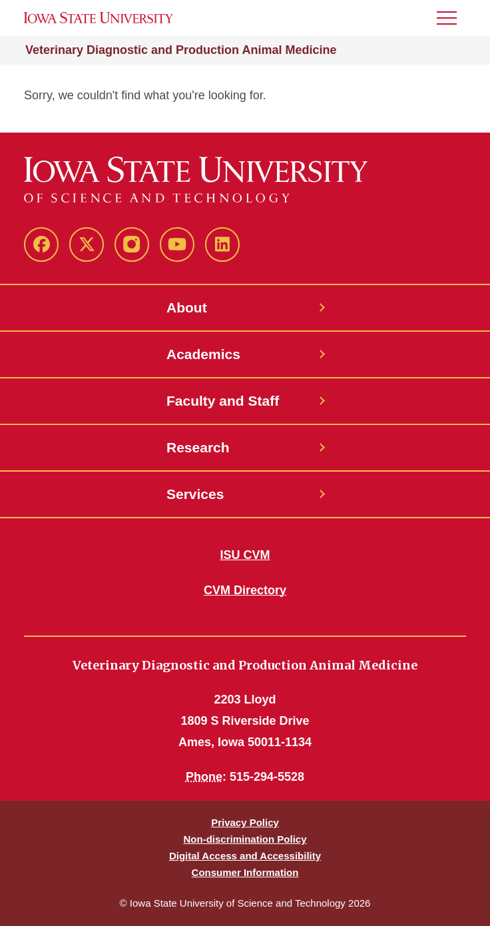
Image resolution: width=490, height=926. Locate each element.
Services (195, 494)
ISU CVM (245, 555)
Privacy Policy (245, 822)
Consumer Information (245, 872)
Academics (203, 354)
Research (198, 447)
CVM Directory (245, 590)
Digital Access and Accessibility (245, 855)
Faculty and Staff (222, 400)
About (186, 307)
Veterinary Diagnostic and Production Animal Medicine (180, 50)
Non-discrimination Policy (244, 839)
